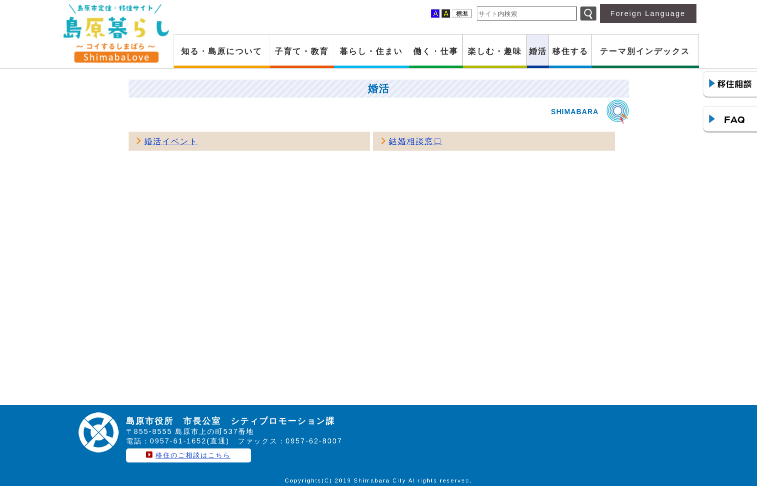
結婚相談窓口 (416, 141)
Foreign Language (647, 14)
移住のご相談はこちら (193, 455)
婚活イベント (171, 141)
